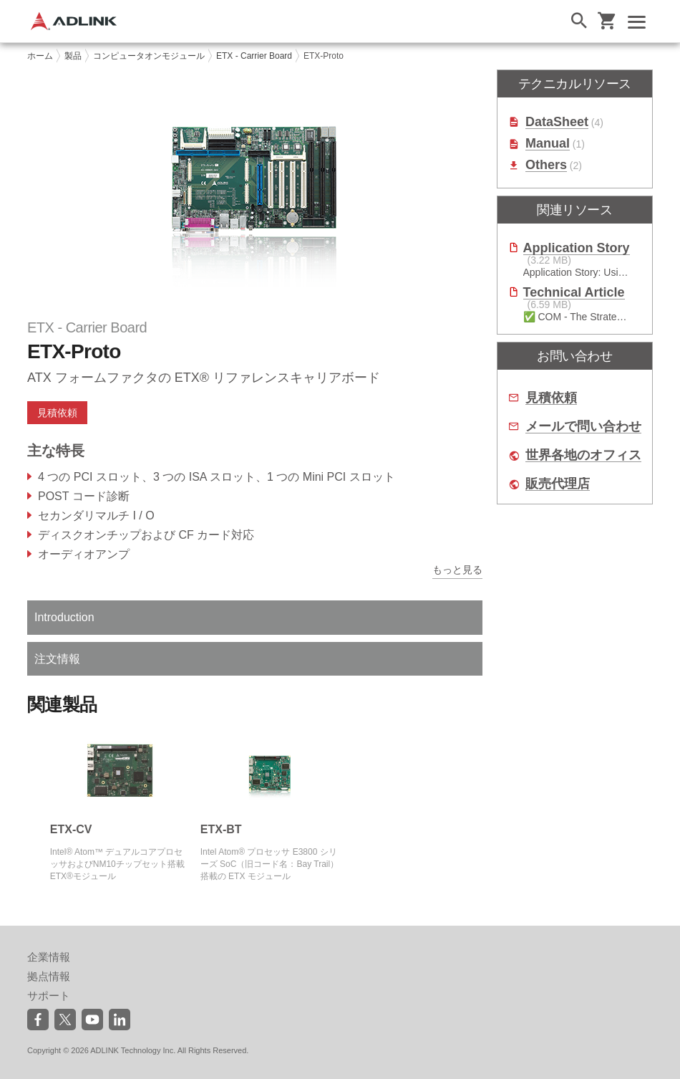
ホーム (40, 56)
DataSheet (556, 122)
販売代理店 (557, 484)
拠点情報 (48, 976)
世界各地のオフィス (583, 455)
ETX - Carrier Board (254, 56)
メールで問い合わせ (583, 426)
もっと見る (457, 569)
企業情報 (48, 957)
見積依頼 (57, 412)
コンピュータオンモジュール (149, 56)
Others (546, 165)
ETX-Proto (323, 56)
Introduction (64, 617)
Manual (547, 143)
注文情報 (57, 659)
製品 (73, 56)
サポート (48, 995)
